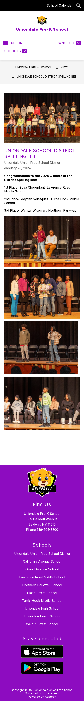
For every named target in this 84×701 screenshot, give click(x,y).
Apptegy (50, 696)
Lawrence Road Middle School (42, 577)
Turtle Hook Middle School (42, 601)
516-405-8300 (47, 530)
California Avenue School (42, 561)
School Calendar (60, 5)
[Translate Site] (67, 43)
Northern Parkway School (42, 585)
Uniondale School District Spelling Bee (46, 76)
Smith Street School (42, 593)
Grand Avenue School (42, 569)
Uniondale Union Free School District (42, 554)
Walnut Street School (42, 624)
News (65, 67)
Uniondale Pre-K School (33, 67)
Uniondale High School (42, 608)
